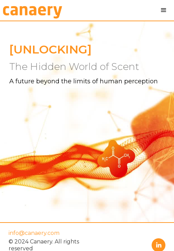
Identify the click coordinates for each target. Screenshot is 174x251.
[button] (163, 10)
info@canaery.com (34, 233)
